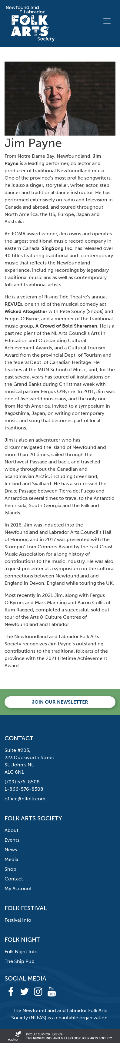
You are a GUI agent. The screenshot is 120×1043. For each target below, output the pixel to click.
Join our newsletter (60, 702)
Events (12, 840)
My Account (18, 888)
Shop (10, 869)
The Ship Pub (20, 961)
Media (11, 859)
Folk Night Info (21, 951)
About (11, 830)
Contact (14, 879)
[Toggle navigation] (107, 21)
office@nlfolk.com (25, 799)
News (11, 850)
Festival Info (18, 920)
